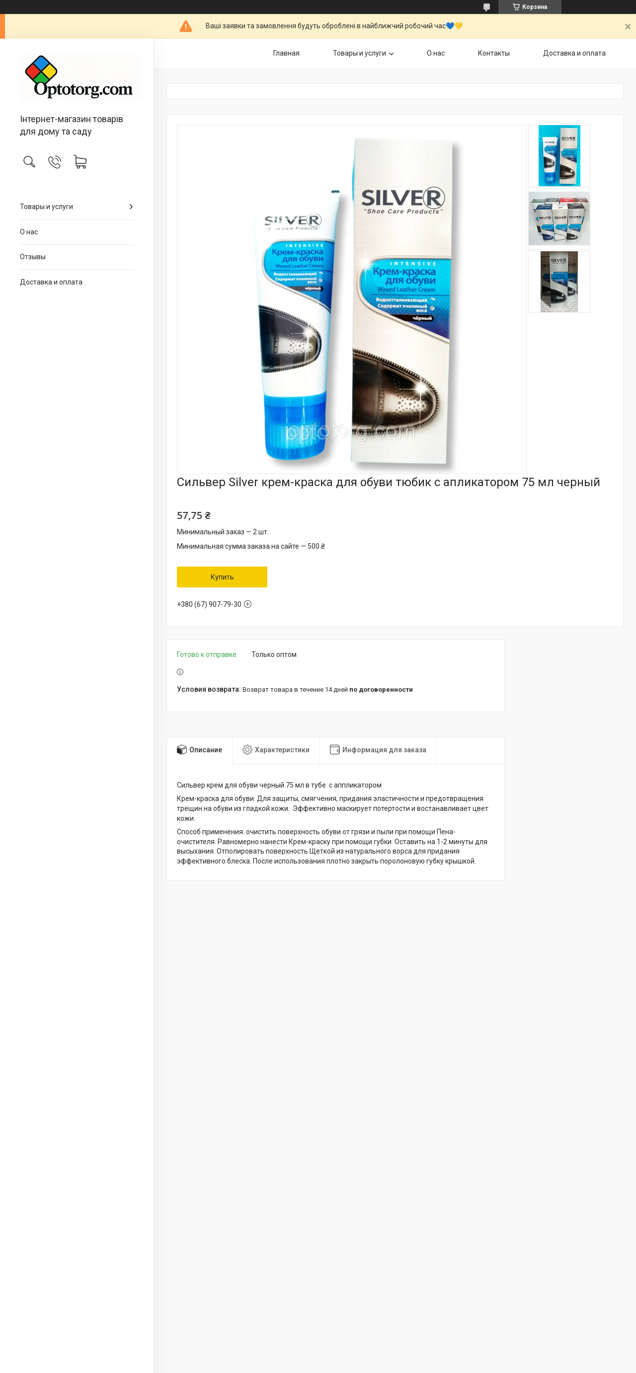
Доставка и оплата (51, 282)
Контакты (494, 53)
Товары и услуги (46, 207)
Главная (286, 53)
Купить (222, 577)
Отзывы (33, 257)
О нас (29, 232)
